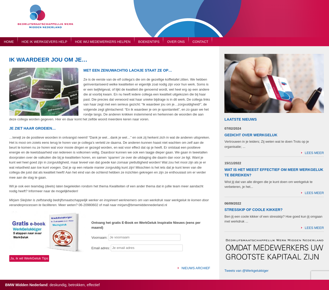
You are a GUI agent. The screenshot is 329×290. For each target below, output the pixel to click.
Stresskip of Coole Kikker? (253, 210)
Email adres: (101, 248)
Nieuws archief (195, 268)
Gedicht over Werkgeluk (250, 135)
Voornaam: (100, 237)
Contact (200, 42)
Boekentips (149, 42)
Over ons (176, 42)
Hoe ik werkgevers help (44, 42)
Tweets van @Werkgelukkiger (246, 271)
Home (9, 42)
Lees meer (314, 153)
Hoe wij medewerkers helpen (103, 42)
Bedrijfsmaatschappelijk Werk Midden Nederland (47, 21)
